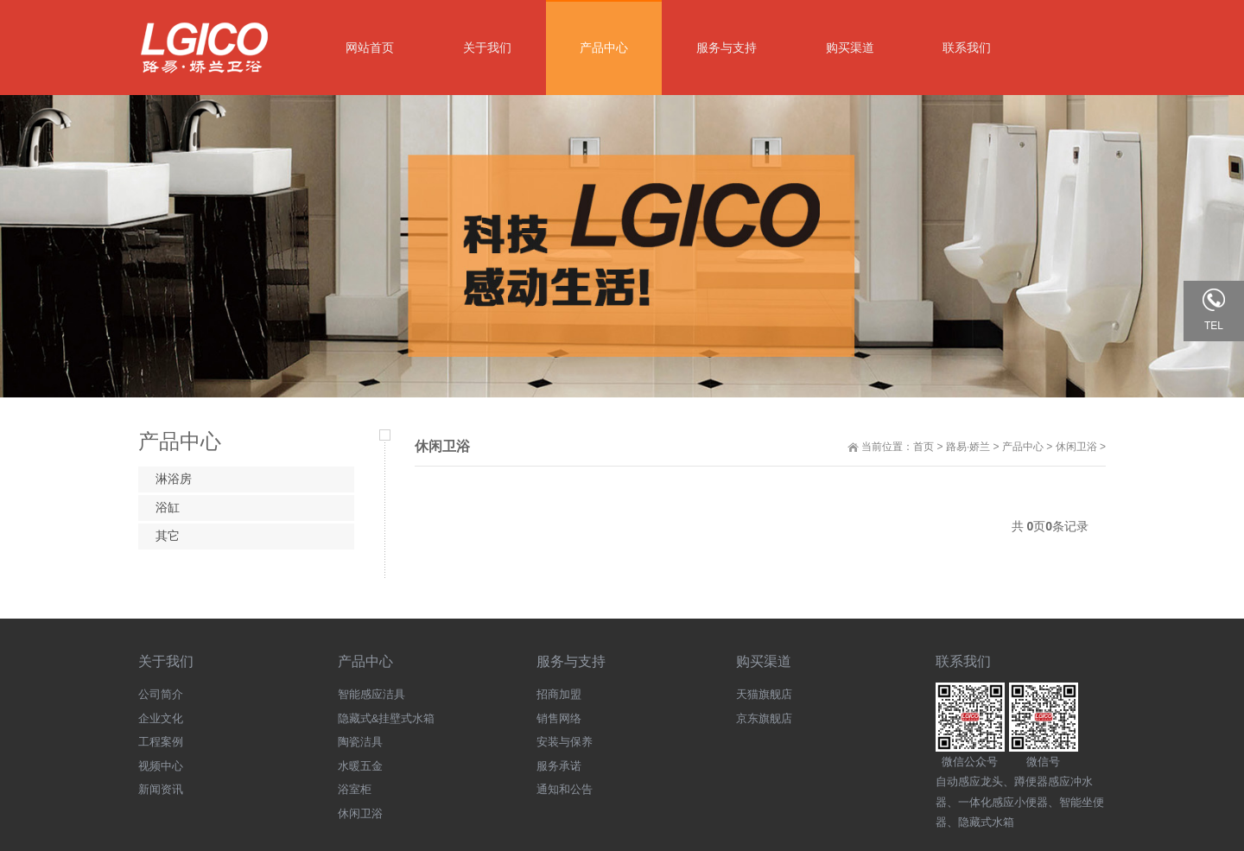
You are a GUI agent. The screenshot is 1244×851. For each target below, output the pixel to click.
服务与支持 (571, 661)
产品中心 (1023, 447)
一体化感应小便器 (1003, 802)
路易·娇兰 (968, 447)
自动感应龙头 (969, 781)
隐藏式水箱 (986, 822)
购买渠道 (763, 661)
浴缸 (168, 507)
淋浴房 (174, 479)
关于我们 (166, 661)
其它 (168, 536)
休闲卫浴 (1076, 447)
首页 (923, 447)
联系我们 (963, 661)
